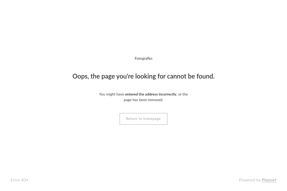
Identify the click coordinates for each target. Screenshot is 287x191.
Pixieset (269, 179)
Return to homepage (143, 119)
